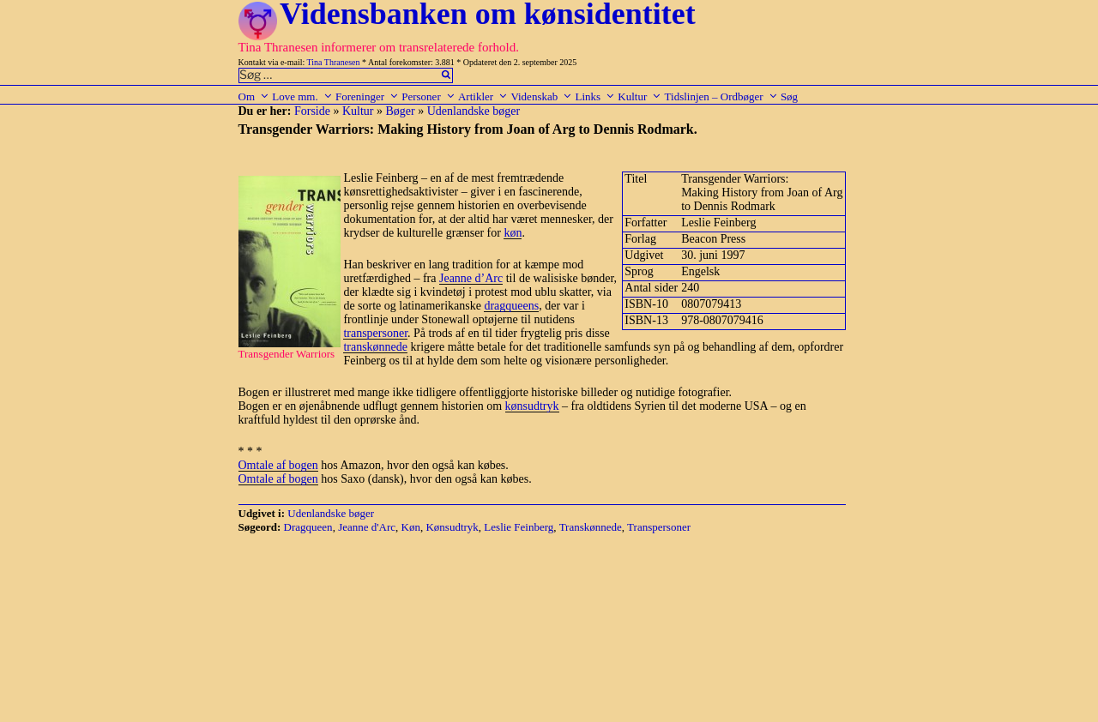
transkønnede (375, 346)
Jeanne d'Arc (366, 526)
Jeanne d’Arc (471, 278)
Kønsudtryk (451, 526)
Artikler (483, 96)
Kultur (639, 96)
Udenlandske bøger (473, 111)
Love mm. (302, 96)
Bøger (400, 111)
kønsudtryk (532, 406)
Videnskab (541, 96)
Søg (789, 96)
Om (254, 96)
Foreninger (367, 96)
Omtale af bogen (278, 465)
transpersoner (375, 333)
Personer (428, 96)
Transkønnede (590, 526)
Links (595, 96)
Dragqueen (308, 526)
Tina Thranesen (333, 62)
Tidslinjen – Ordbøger (721, 96)
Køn (410, 526)
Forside (312, 111)
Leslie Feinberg (518, 526)
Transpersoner (659, 526)
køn (513, 232)
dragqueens (511, 305)
